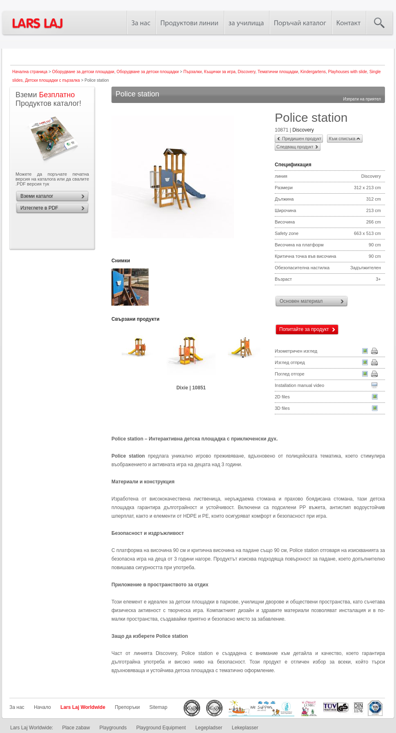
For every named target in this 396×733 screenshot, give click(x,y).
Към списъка (342, 138)
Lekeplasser (245, 728)
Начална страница (29, 71)
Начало (42, 707)
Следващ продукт (294, 146)
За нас (16, 707)
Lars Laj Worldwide (82, 707)
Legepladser (208, 728)
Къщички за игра (220, 71)
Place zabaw (76, 728)
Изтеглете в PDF (39, 208)
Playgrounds (113, 728)
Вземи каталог (36, 196)
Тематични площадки (278, 71)
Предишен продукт (301, 138)
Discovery (246, 71)
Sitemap (158, 707)
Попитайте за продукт (304, 329)
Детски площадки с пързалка (52, 80)
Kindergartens (313, 71)
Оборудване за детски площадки (83, 71)
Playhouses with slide (347, 71)
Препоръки (127, 707)
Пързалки (192, 71)
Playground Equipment (161, 728)
